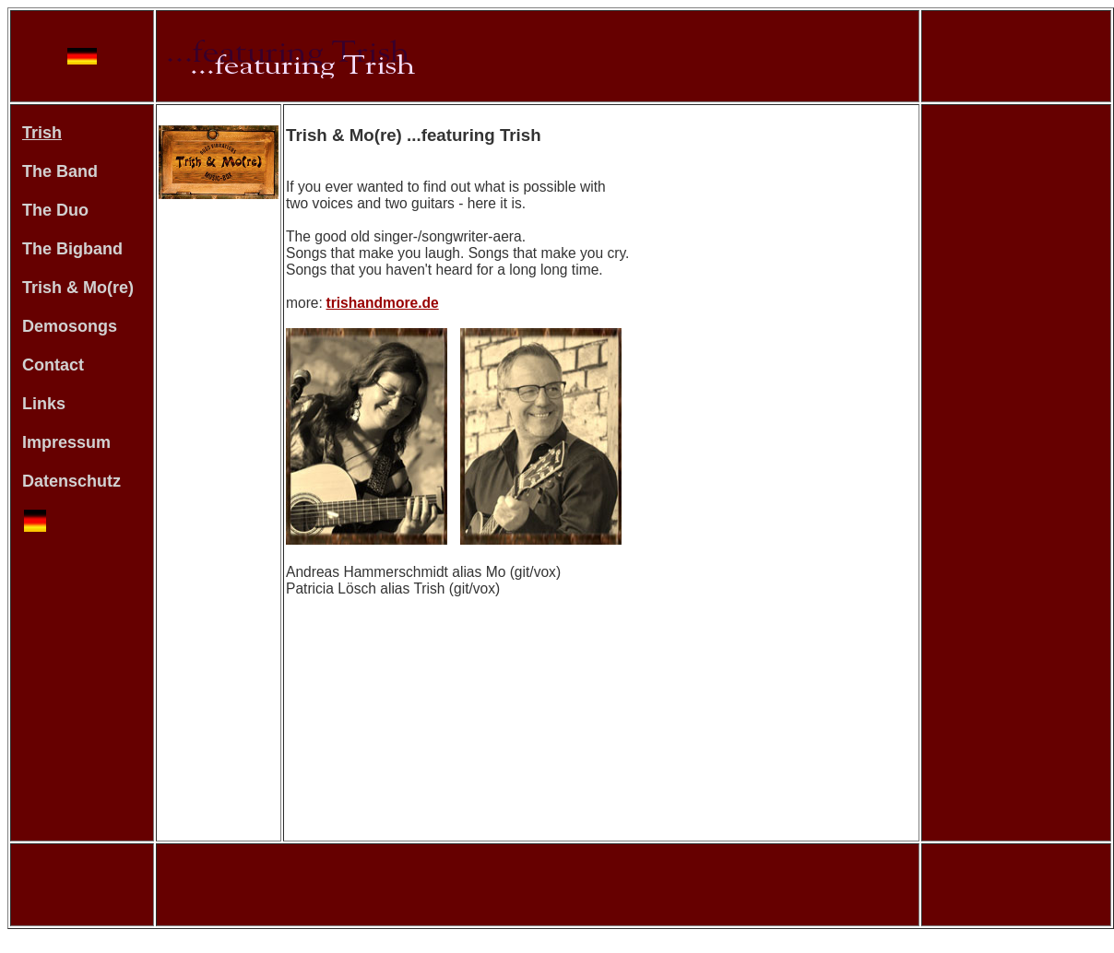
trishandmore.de (382, 303)
